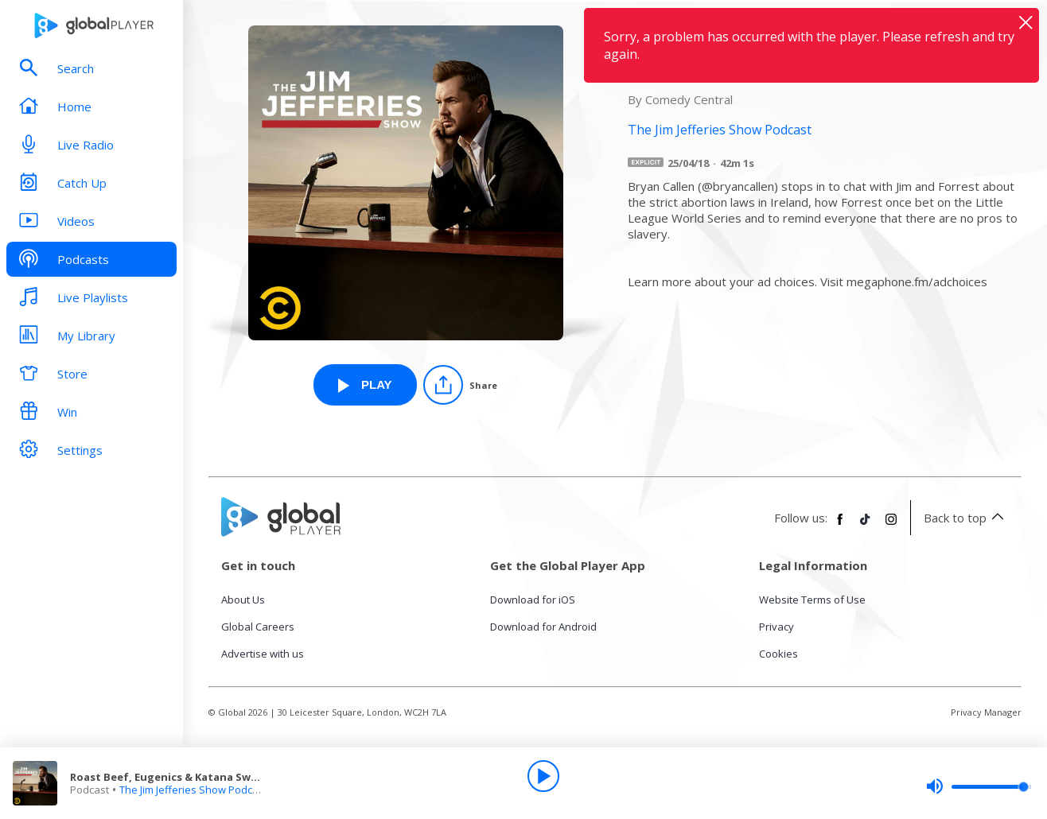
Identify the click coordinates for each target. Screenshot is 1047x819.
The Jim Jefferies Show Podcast (193, 789)
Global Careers (257, 626)
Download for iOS (532, 599)
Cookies (778, 653)
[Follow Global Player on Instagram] (891, 525)
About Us (243, 599)
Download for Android (543, 626)
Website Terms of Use (812, 599)
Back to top (966, 517)
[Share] (460, 385)
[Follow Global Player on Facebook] (840, 525)
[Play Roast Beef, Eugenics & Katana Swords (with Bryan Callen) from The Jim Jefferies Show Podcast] (365, 385)
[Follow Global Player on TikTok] (865, 525)
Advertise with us (262, 653)
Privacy (776, 626)
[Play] (543, 776)
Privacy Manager (986, 712)
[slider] (978, 786)
